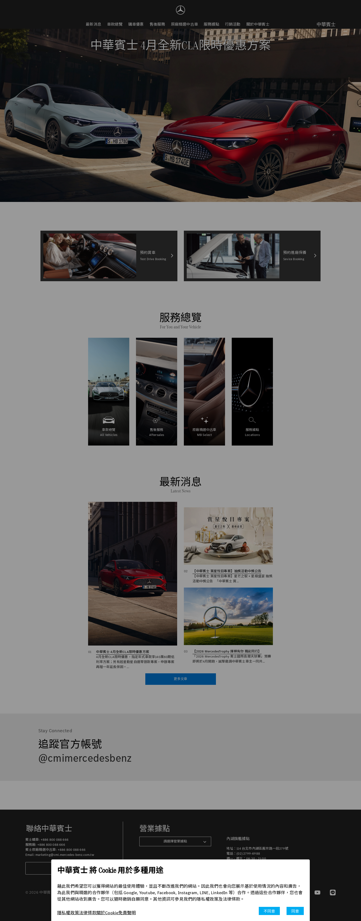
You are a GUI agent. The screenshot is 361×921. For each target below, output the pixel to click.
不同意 (269, 911)
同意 (295, 911)
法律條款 (87, 913)
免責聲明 (127, 913)
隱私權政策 (68, 913)
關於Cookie (107, 913)
